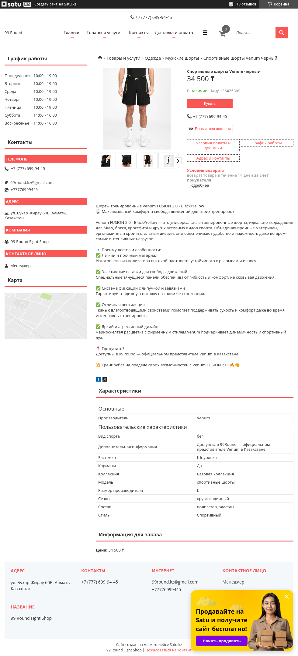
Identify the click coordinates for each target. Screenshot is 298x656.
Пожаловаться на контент (169, 650)
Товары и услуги (103, 32)
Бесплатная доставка (213, 129)
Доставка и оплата (174, 32)
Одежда (153, 58)
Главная (72, 32)
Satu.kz (176, 644)
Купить (210, 103)
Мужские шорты (182, 58)
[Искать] (281, 32)
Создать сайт (45, 4)
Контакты (139, 32)
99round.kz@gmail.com (32, 182)
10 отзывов (246, 4)
